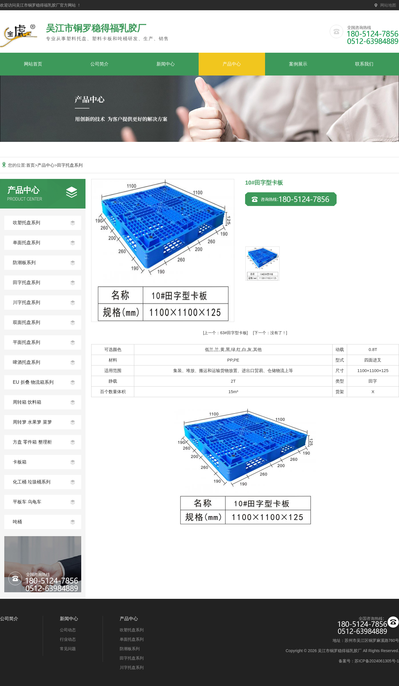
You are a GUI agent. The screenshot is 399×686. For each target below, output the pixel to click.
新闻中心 (165, 64)
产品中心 (232, 64)
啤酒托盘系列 (26, 362)
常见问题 (68, 648)
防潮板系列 (24, 262)
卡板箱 (20, 462)
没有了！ (270, 332)
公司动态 (68, 630)
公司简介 (99, 64)
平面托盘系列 (26, 342)
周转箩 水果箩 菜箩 (32, 422)
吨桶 (17, 521)
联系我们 (364, 64)
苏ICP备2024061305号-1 (377, 661)
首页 (30, 165)
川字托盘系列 (26, 302)
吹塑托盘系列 (26, 222)
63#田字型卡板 (225, 332)
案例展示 (298, 64)
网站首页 (33, 64)
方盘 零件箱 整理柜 (32, 442)
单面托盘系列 (26, 242)
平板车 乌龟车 (27, 501)
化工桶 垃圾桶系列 (31, 481)
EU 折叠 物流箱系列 (33, 382)
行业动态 (68, 639)
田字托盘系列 (70, 165)
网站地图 (388, 5)
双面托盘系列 (26, 322)
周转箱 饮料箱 (27, 402)
